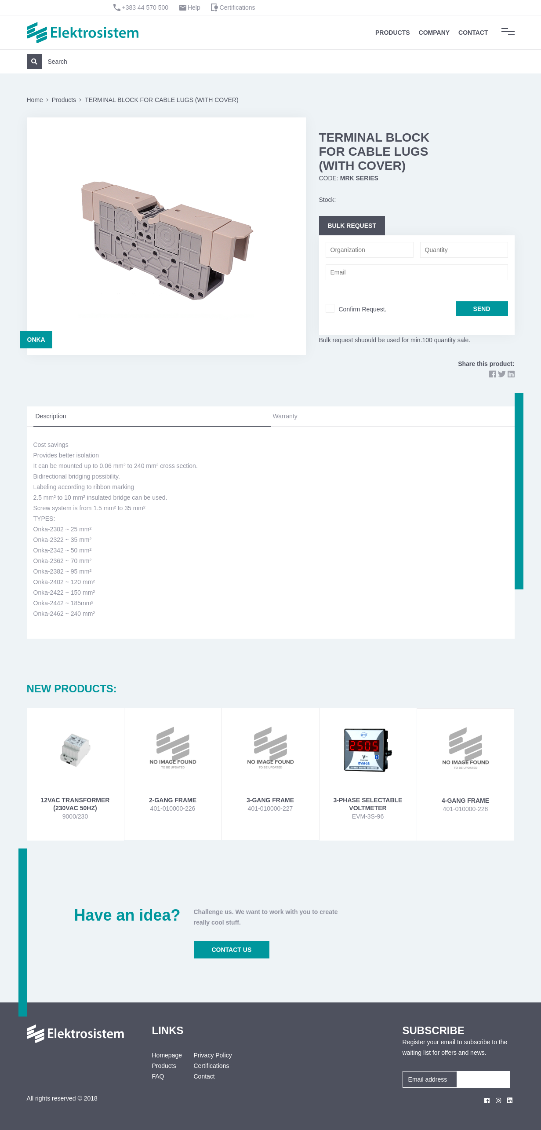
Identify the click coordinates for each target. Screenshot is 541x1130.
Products (392, 32)
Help (194, 7)
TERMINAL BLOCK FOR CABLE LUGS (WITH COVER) (162, 99)
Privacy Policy (213, 1055)
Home (35, 99)
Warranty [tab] (285, 416)
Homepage (166, 1055)
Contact (473, 32)
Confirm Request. (363, 309)
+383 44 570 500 (145, 7)
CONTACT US (232, 949)
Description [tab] (51, 416)
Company (434, 32)
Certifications (237, 7)
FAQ (158, 1076)
